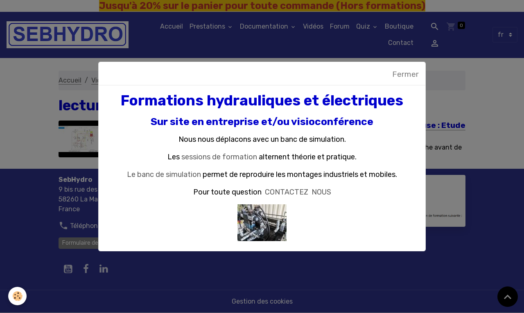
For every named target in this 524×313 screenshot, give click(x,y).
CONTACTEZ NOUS (298, 192)
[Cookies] (17, 296)
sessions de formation (219, 156)
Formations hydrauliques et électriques (262, 100)
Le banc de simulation (164, 174)
